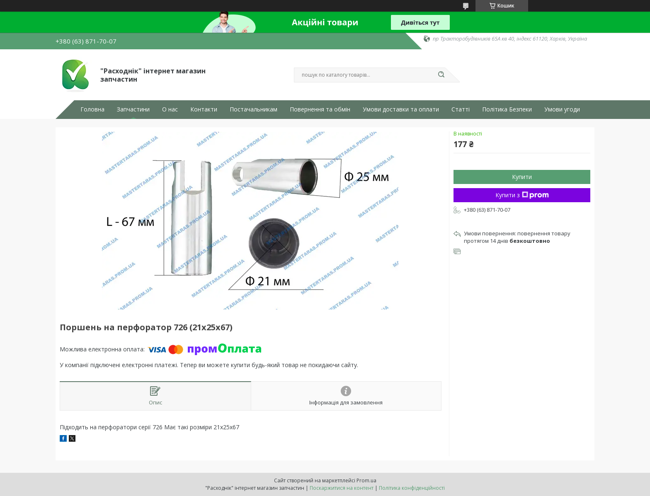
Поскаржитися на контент (342, 487)
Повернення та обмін (320, 109)
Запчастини (133, 109)
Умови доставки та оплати (401, 109)
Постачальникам (253, 109)
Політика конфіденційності (412, 487)
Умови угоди (562, 109)
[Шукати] (441, 75)
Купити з (522, 195)
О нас (170, 109)
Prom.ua (366, 480)
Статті (460, 109)
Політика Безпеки (507, 109)
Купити (522, 177)
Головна (92, 109)
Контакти (203, 109)
